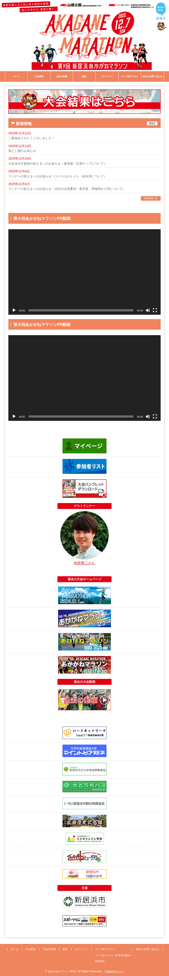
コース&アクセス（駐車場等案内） (114, 955)
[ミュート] (148, 310)
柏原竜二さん (84, 563)
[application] (84, 272)
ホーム (14, 949)
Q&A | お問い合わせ (147, 949)
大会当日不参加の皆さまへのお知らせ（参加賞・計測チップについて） (57, 163)
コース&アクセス (105, 949)
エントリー (81, 949)
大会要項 (30, 949)
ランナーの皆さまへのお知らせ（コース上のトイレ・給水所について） (57, 176)
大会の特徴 (49, 949)
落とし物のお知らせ (22, 151)
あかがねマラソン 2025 (62, 971)
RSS (152, 123)
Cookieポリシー (114, 971)
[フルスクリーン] (155, 310)
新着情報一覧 (150, 198)
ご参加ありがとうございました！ (31, 138)
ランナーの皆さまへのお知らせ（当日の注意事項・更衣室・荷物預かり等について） (66, 189)
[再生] (14, 310)
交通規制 (100, 961)
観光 (65, 949)
